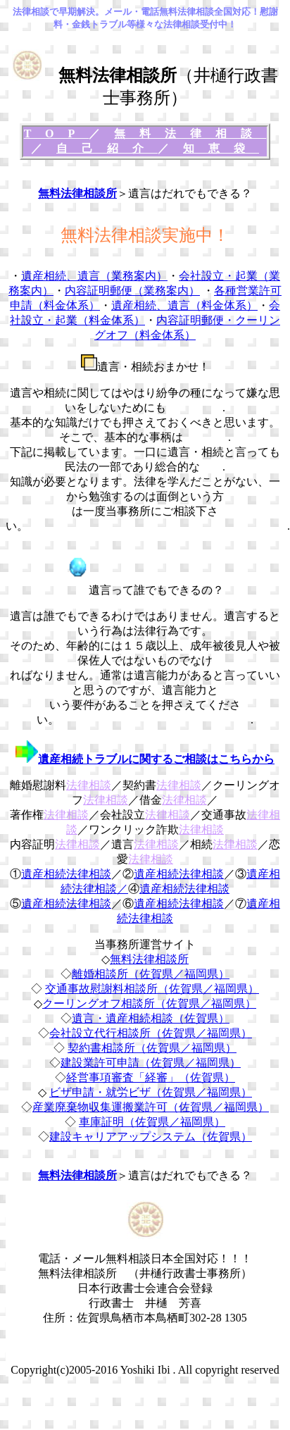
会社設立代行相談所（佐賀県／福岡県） (150, 1033)
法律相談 (88, 785)
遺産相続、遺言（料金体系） (184, 305)
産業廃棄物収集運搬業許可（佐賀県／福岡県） (150, 1107)
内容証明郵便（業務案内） (132, 291)
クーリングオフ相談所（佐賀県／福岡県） (149, 1003)
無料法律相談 (190, 133)
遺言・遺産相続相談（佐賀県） (150, 1018)
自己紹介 (107, 148)
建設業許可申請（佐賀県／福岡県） (151, 1063)
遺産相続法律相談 (66, 874)
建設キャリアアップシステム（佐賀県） (150, 1137)
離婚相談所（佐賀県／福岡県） (150, 974)
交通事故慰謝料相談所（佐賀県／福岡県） (152, 989)
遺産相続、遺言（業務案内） (94, 276)
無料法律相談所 (77, 193)
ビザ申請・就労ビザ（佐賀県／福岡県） (150, 1092)
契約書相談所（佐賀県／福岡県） (152, 1048)
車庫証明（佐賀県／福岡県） (152, 1122)
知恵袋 (221, 148)
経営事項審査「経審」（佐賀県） (150, 1077)
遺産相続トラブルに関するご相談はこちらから (156, 759)
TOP (56, 133)
